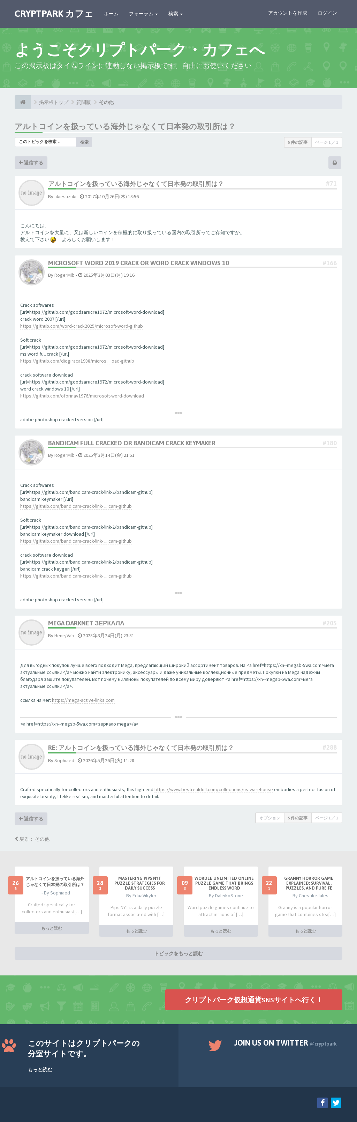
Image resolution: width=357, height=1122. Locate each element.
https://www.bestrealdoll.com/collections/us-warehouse (213, 789)
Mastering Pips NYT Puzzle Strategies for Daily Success (139, 883)
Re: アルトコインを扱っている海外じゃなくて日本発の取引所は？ (141, 747)
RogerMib (64, 275)
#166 (329, 263)
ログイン (327, 13)
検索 (175, 13)
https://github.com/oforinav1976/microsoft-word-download (82, 396)
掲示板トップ (53, 102)
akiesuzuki (65, 196)
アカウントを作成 (287, 13)
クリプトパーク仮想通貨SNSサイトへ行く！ (254, 999)
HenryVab (64, 635)
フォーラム (143, 13)
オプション (269, 817)
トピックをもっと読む (178, 953)
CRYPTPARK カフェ (54, 13)
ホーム (111, 13)
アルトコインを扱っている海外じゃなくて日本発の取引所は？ (125, 126)
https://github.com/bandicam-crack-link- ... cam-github (76, 506)
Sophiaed (64, 760)
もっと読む (51, 928)
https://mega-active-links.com (83, 700)
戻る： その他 (32, 839)
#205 (329, 623)
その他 (106, 102)
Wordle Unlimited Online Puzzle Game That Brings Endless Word (224, 883)
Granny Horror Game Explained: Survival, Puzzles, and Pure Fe (308, 883)
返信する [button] (31, 162)
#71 (331, 183)
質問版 (83, 102)
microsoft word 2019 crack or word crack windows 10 (138, 263)
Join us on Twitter (285, 1042)
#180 (329, 443)
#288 (329, 747)
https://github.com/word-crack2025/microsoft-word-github (81, 326)
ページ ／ (326, 142)
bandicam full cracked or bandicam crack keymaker (131, 443)
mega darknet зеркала (86, 623)
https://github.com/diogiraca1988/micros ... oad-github (77, 361)
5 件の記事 (297, 142)
